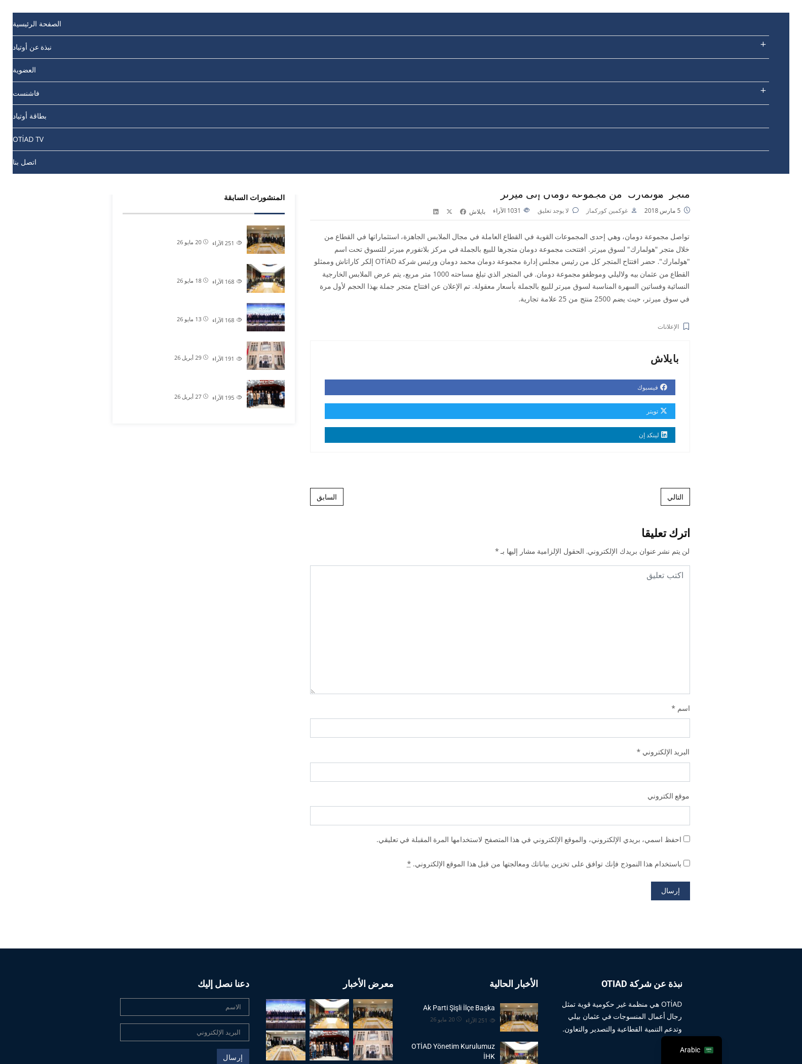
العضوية (24, 69)
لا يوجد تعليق (553, 212)
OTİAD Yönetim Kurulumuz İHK (193, 268)
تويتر (657, 412)
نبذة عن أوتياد (32, 47)
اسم (683, 709)
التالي (675, 498)
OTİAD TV (28, 139)
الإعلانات (668, 328)
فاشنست (26, 93)
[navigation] (691, 1050)
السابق (327, 498)
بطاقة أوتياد (30, 116)
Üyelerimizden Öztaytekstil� (197, 385)
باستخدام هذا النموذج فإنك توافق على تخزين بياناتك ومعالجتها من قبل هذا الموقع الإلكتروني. (544, 865)
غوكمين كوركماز (607, 212)
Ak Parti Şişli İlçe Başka (206, 230)
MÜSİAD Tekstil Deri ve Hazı (199, 307)
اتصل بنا (24, 162)
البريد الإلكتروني (666, 753)
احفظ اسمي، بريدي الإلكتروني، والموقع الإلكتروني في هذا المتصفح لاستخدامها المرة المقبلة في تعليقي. (528, 841)
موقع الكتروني (668, 797)
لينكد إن (654, 436)
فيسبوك (653, 389)
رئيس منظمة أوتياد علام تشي (200, 346)
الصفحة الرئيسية (37, 23)
